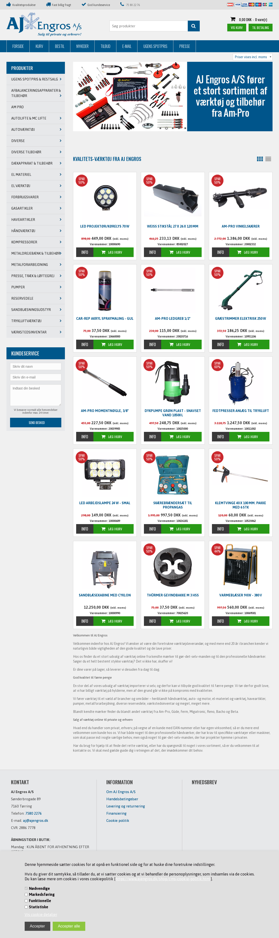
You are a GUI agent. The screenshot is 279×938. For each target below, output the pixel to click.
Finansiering (116, 813)
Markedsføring (42, 894)
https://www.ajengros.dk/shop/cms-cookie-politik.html (163, 879)
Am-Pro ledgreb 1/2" (172, 318)
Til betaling (260, 27)
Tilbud (105, 46)
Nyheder (82, 46)
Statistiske (38, 907)
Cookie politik (117, 820)
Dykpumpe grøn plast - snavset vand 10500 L (173, 413)
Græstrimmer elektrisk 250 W (240, 318)
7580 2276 (33, 813)
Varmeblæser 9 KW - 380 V (240, 595)
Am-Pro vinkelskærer (241, 226)
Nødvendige (39, 888)
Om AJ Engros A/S (121, 792)
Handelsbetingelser (122, 799)
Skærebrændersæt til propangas (172, 505)
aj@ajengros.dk (35, 820)
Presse (184, 46)
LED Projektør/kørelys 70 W (104, 226)
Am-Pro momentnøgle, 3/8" (105, 411)
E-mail (126, 46)
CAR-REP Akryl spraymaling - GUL (104, 318)
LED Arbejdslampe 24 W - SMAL (104, 503)
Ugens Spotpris (155, 46)
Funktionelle (40, 900)
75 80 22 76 (133, 5)
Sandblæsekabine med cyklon (105, 595)
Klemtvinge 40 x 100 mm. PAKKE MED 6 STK (240, 505)
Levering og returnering (125, 806)
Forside (18, 46)
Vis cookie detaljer (41, 914)
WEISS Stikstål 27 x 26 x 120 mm (172, 226)
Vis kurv (237, 27)
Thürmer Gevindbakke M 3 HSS (173, 595)
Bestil (59, 46)
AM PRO (17, 107)
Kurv (39, 46)
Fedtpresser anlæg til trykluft (240, 411)
